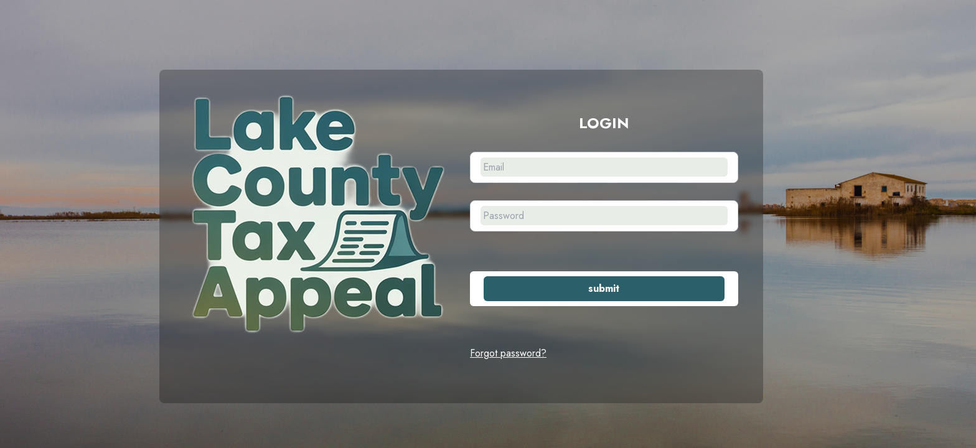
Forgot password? (508, 353)
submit (603, 288)
